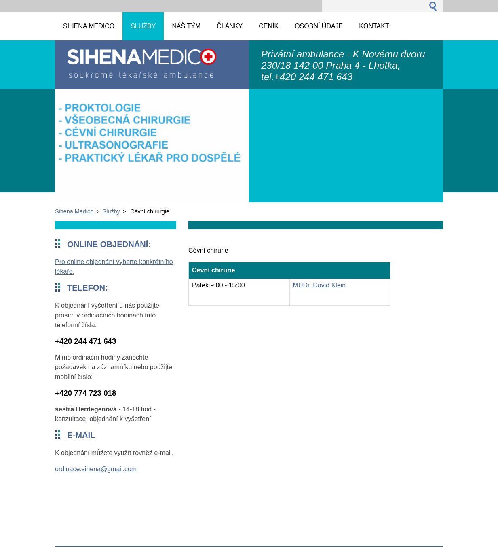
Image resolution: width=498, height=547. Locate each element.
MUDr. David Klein (319, 285)
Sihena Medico (74, 211)
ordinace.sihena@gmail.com (96, 469)
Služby (111, 211)
